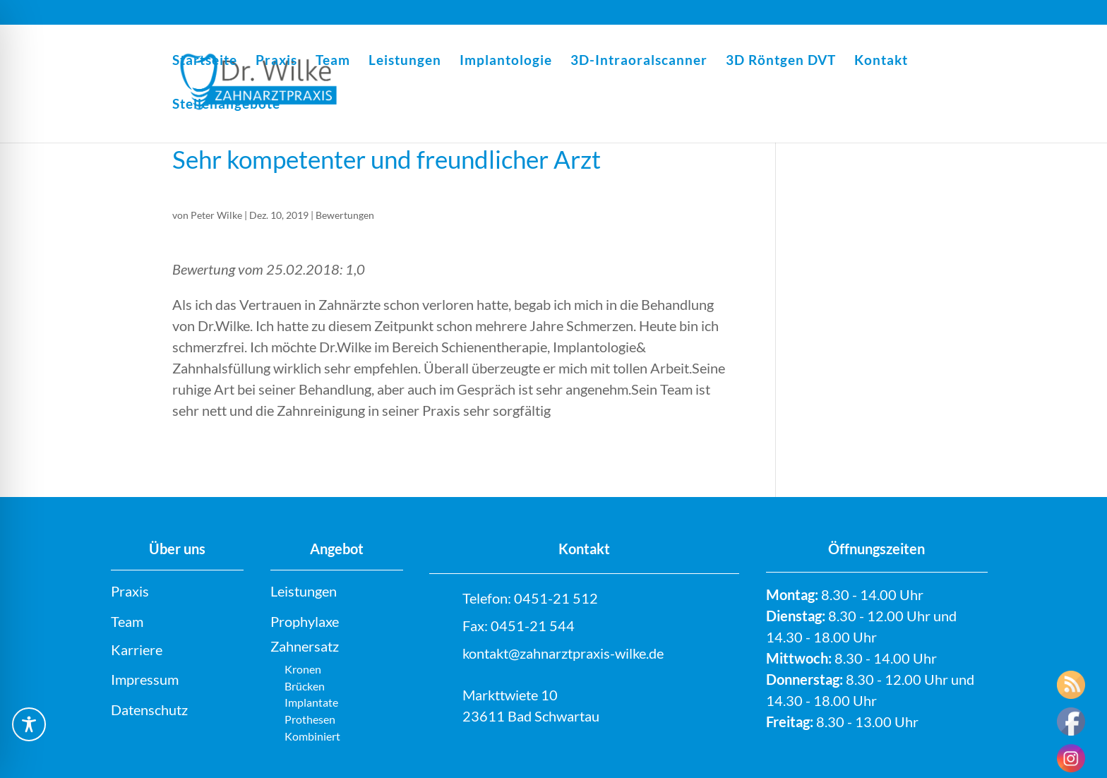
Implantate (311, 702)
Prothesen (310, 719)
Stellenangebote (226, 105)
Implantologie (506, 61)
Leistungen (405, 61)
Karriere (136, 649)
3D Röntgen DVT (781, 61)
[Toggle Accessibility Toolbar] (29, 724)
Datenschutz (149, 709)
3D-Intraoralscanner (638, 61)
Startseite (204, 61)
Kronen (303, 669)
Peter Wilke (216, 215)
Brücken (305, 686)
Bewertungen (345, 215)
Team (333, 61)
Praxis (276, 61)
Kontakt (881, 61)
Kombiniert (312, 736)
